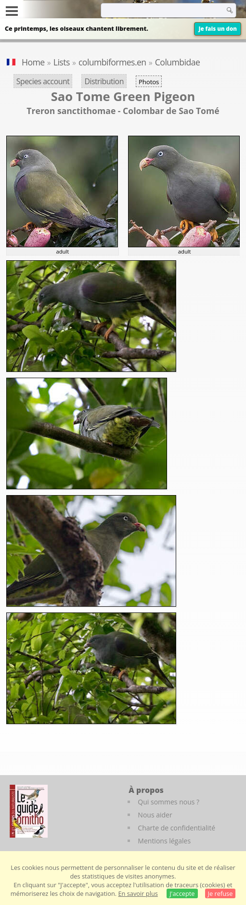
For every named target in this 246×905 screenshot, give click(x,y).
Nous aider (155, 814)
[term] (152, 10)
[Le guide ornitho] (29, 811)
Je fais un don (217, 28)
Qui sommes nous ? (168, 801)
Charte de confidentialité (176, 827)
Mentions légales (164, 840)
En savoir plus (137, 893)
